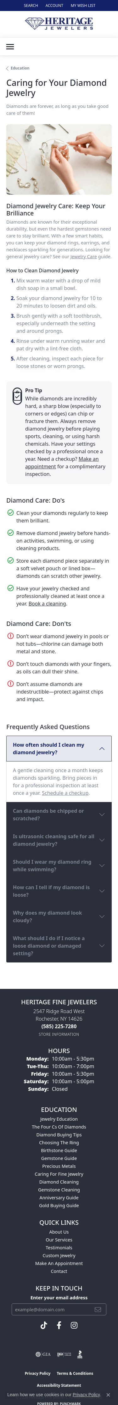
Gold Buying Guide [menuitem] (59, 1205)
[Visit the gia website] (43, 1354)
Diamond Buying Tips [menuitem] (58, 1135)
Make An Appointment (59, 1263)
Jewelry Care (83, 256)
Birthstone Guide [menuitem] (59, 1150)
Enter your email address (59, 1297)
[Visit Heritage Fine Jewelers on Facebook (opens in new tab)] (59, 1325)
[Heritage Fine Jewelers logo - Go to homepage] (59, 24)
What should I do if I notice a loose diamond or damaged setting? (49, 946)
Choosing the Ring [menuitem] (59, 1143)
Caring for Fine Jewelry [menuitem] (59, 1174)
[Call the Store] (59, 1026)
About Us (59, 1232)
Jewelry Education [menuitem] (59, 1119)
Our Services (59, 1240)
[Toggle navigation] (10, 47)
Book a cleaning (47, 603)
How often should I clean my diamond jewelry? (48, 748)
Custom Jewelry (58, 1255)
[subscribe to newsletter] (98, 1309)
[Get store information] (59, 1034)
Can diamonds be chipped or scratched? (48, 814)
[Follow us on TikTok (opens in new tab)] (43, 1325)
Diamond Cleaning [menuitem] (59, 1182)
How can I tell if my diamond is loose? (51, 891)
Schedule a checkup (65, 792)
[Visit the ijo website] (64, 1354)
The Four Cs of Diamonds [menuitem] (59, 1127)
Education (20, 68)
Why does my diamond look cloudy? (47, 916)
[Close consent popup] (108, 1395)
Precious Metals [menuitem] (59, 1166)
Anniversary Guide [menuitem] (58, 1198)
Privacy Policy (38, 1373)
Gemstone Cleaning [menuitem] (59, 1190)
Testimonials (59, 1248)
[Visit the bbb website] (80, 1354)
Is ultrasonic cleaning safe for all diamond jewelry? (53, 840)
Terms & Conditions (75, 1373)
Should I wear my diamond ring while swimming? (52, 865)
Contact (59, 1271)
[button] (30, 5)
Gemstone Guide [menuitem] (59, 1158)
